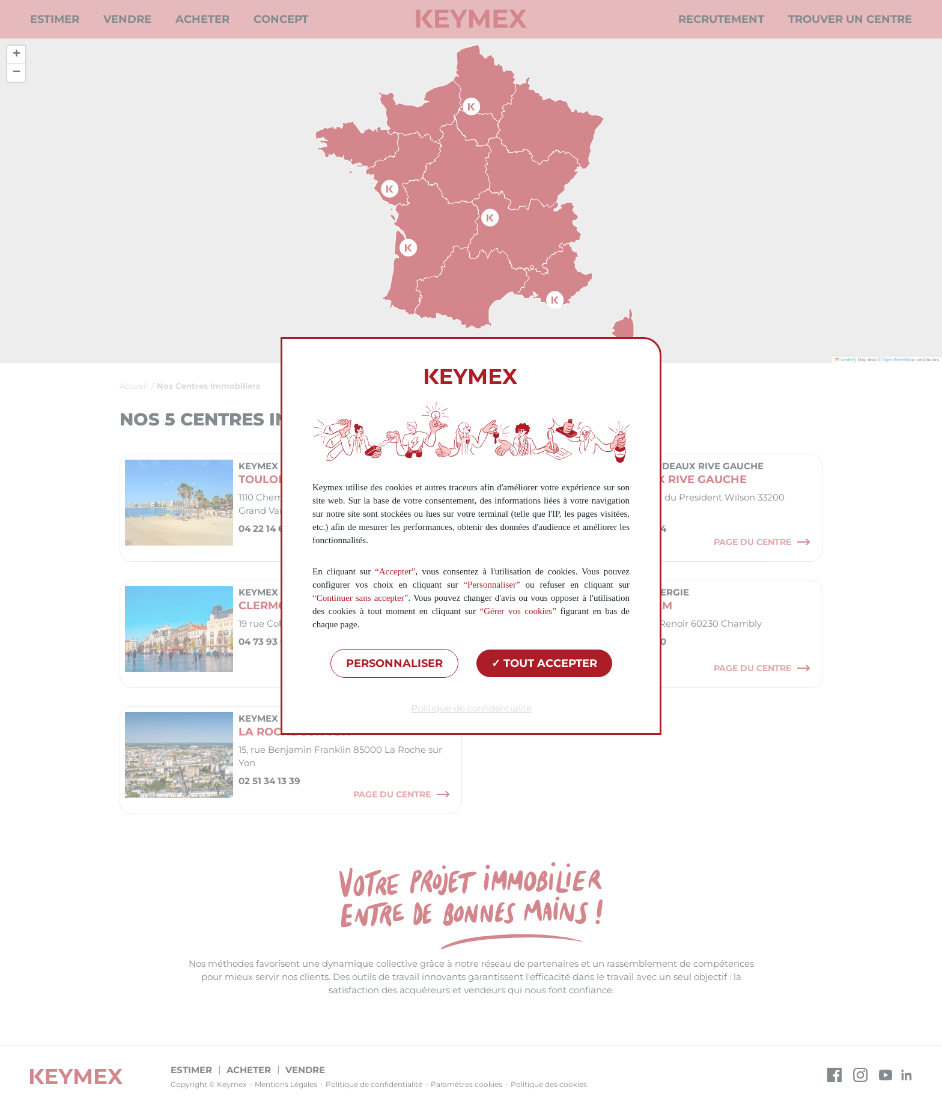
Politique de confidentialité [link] (471, 708)
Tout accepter (544, 663)
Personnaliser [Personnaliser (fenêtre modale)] (394, 663)
